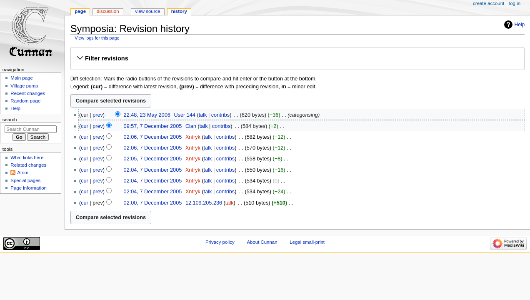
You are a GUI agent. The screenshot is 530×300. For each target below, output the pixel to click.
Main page (21, 77)
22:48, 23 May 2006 (147, 115)
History (179, 11)
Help (520, 25)
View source (147, 11)
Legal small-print (307, 242)
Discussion (108, 11)
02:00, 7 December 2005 (153, 203)
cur (84, 126)
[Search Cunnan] (31, 129)
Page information (28, 187)
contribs (220, 115)
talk (203, 115)
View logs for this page (97, 37)
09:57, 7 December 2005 (153, 126)
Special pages (25, 180)
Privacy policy (220, 242)
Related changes (28, 165)
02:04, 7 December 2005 (153, 170)
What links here (26, 157)
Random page (25, 100)
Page (80, 11)
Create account (488, 3)
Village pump (24, 85)
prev (97, 115)
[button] (297, 58)
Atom (22, 172)
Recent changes (27, 93)
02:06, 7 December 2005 (153, 137)
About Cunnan (262, 242)
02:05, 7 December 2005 (153, 159)
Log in (514, 3)
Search (9, 119)
